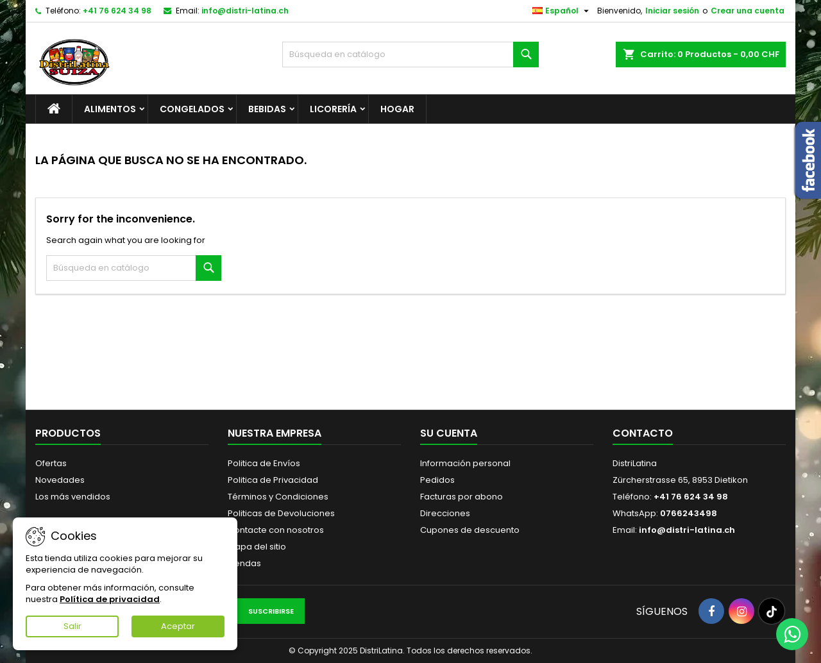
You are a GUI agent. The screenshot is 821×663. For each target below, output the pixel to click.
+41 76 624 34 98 (117, 10)
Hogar (397, 109)
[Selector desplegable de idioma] (562, 11)
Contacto (643, 433)
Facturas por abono (461, 497)
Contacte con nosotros (276, 530)
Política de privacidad (110, 599)
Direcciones (445, 513)
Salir (72, 626)
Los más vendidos (72, 497)
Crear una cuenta (747, 10)
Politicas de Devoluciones (281, 513)
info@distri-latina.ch (245, 10)
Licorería (333, 109)
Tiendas (244, 563)
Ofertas (51, 463)
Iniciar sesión (672, 10)
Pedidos (437, 480)
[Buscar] (410, 54)
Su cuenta (448, 433)
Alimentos (110, 109)
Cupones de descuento (470, 530)
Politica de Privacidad (273, 480)
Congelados (192, 109)
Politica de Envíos (264, 463)
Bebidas (267, 109)
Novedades (60, 480)
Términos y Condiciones (278, 497)
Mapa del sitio (257, 547)
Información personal (465, 463)
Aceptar (178, 626)
